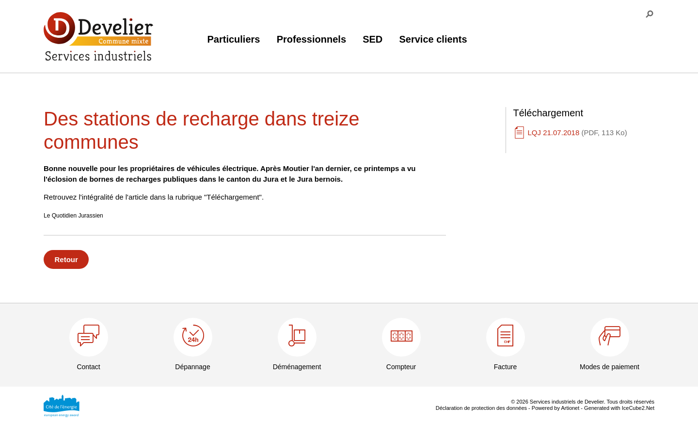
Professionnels (311, 39)
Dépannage (192, 367)
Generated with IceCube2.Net (619, 408)
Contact (88, 367)
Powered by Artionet (555, 408)
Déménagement (297, 367)
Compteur (401, 367)
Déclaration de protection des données (481, 408)
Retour (66, 259)
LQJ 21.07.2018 (577, 132)
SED (372, 39)
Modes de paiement (609, 367)
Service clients (433, 39)
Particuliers (233, 39)
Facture (505, 367)
